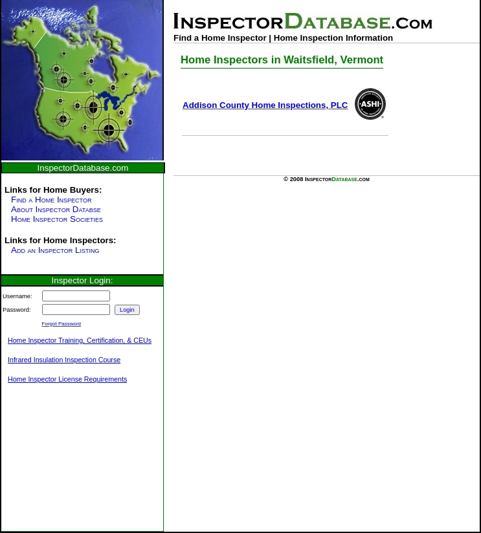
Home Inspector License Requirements (67, 379)
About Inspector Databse (56, 209)
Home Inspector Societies (57, 219)
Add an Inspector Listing (55, 250)
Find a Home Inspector (51, 199)
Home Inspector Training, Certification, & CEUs (79, 340)
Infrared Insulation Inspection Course (64, 360)
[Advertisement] (66, 464)
